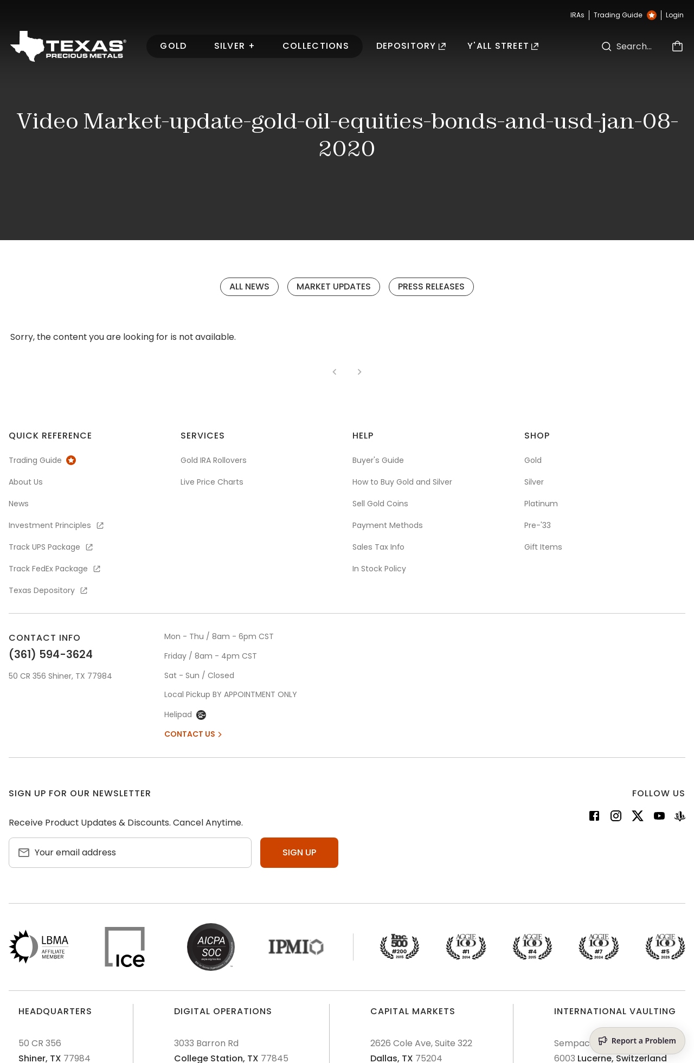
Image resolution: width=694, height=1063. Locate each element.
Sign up (299, 852)
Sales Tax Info (378, 547)
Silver (534, 481)
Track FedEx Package (55, 568)
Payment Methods (387, 525)
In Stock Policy (379, 568)
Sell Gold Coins (380, 503)
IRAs (577, 15)
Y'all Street (503, 46)
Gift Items (543, 547)
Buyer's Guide (378, 460)
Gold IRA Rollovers (214, 460)
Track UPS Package (51, 547)
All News (249, 286)
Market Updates (334, 286)
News (19, 503)
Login (675, 15)
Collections (315, 46)
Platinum (541, 503)
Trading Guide (625, 15)
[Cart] (677, 46)
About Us (26, 481)
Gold (173, 46)
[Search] (606, 46)
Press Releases (431, 286)
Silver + (234, 46)
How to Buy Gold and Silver (402, 481)
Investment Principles (57, 525)
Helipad (185, 714)
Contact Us (194, 734)
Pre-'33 (537, 525)
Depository (411, 46)
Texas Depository (49, 590)
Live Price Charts (212, 481)
